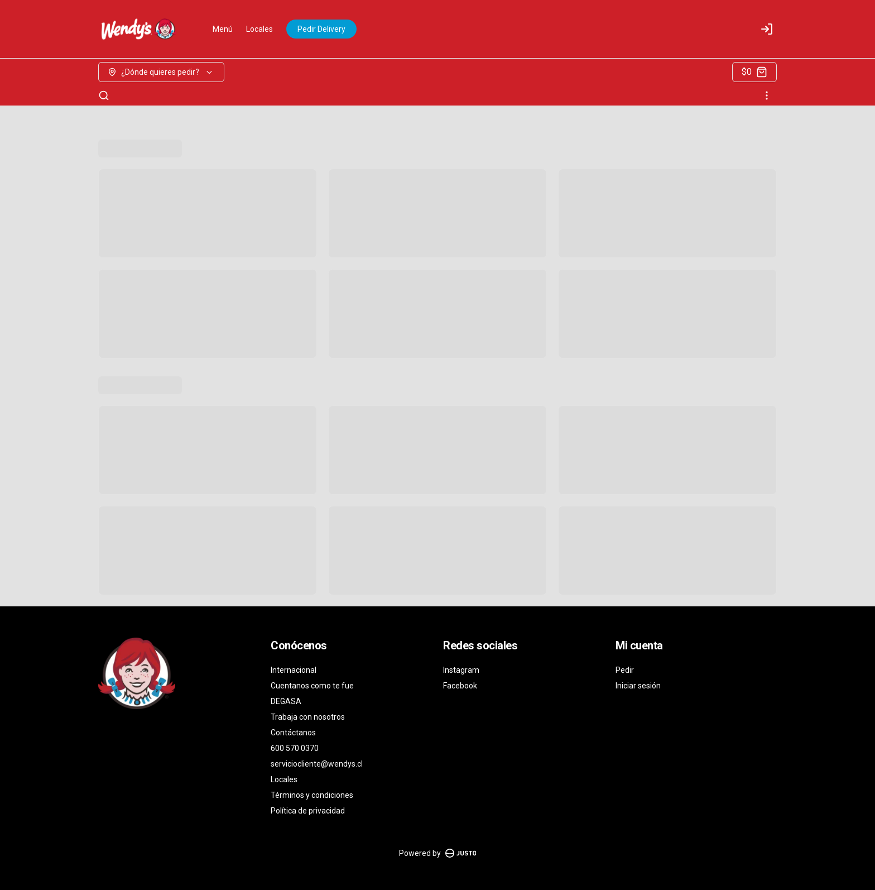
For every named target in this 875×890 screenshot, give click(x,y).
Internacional (293, 670)
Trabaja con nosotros (308, 716)
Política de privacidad (308, 810)
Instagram (461, 670)
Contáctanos (293, 732)
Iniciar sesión (638, 685)
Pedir (625, 670)
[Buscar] (103, 95)
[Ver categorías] (767, 95)
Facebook (460, 685)
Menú (223, 29)
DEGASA (286, 701)
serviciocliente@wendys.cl (317, 763)
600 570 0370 (295, 748)
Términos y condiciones (312, 795)
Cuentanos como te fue (312, 685)
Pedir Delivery (321, 29)
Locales (259, 29)
